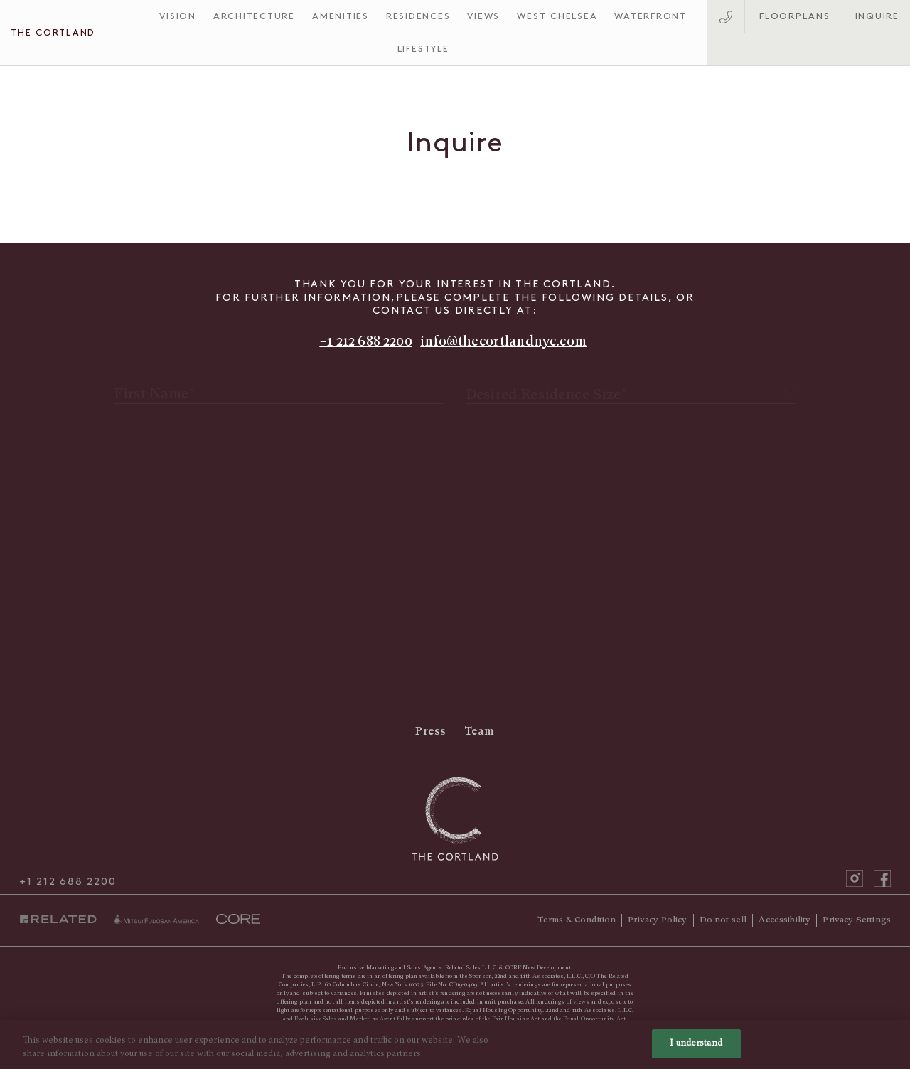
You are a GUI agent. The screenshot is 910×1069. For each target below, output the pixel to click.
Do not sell (723, 920)
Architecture (254, 16)
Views (483, 16)
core (238, 919)
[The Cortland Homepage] (455, 819)
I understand (696, 1051)
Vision (177, 16)
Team (479, 731)
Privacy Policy (657, 920)
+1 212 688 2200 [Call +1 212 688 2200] (365, 341)
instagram (854, 878)
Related (61, 920)
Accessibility (784, 920)
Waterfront (650, 16)
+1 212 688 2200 (67, 882)
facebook (882, 878)
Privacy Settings (857, 920)
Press (430, 731)
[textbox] (631, 385)
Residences (418, 16)
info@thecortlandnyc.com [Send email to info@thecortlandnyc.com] (503, 341)
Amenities (340, 16)
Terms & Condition (576, 920)
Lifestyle (423, 49)
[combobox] (631, 384)
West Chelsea (557, 16)
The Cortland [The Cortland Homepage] (53, 32)
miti (156, 919)
